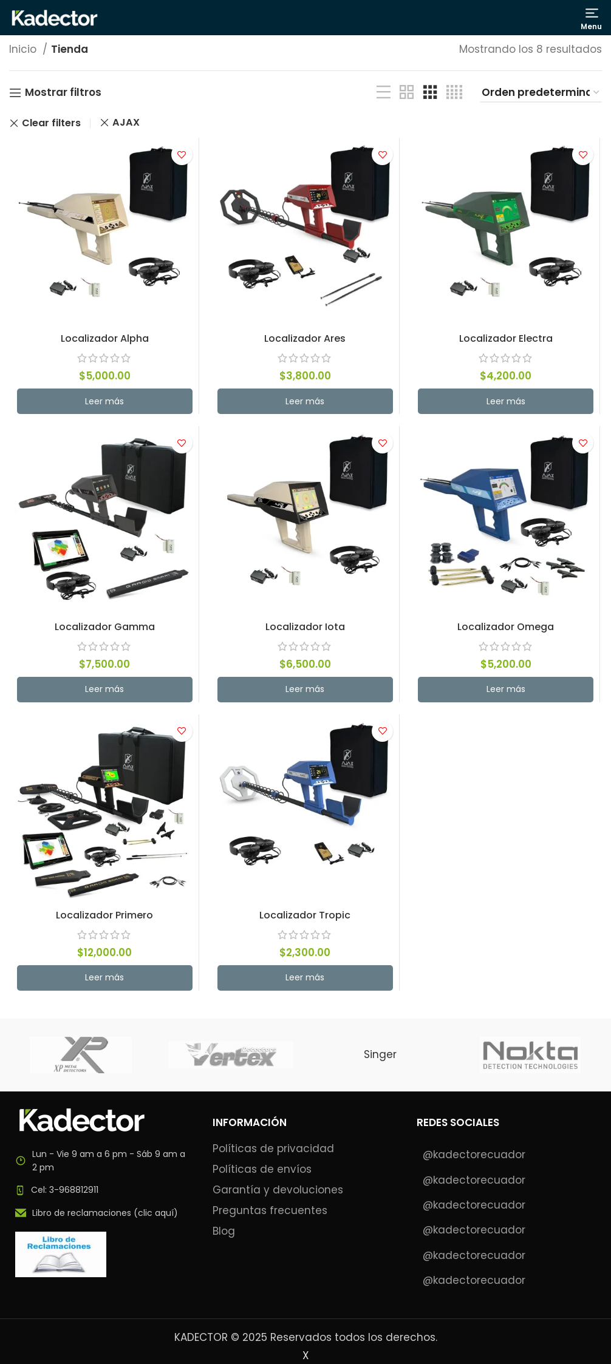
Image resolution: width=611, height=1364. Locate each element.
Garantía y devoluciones (278, 1190)
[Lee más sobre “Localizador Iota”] (305, 692)
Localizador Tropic (305, 918)
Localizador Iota (305, 629)
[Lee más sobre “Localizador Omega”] (506, 692)
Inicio (24, 49)
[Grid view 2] (407, 92)
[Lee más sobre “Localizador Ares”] (305, 402)
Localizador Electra (507, 339)
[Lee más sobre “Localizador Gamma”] (103, 692)
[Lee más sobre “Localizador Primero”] (103, 981)
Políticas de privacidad (273, 1149)
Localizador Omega (507, 629)
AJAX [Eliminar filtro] (126, 122)
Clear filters (51, 123)
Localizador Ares (305, 339)
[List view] (384, 92)
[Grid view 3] (430, 92)
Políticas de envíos (262, 1169)
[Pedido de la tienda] (541, 93)
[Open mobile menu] (592, 19)
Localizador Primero (104, 918)
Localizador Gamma (103, 629)
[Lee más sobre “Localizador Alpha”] (103, 402)
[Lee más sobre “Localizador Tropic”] (305, 981)
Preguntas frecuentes (270, 1211)
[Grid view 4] (454, 92)
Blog (224, 1231)
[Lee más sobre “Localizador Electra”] (506, 402)
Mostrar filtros (63, 93)
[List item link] (101, 1189)
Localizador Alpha (103, 339)
